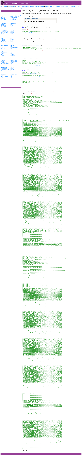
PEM (11, 38)
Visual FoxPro (61, 8)
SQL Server (22, 8)
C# (18, 6)
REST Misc (12, 45)
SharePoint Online (14, 60)
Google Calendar (4, 67)
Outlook (12, 33)
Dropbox (2, 51)
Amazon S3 (3, 22)
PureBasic (14, 8)
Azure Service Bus (4, 31)
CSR (2, 37)
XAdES (12, 71)
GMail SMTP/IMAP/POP (5, 63)
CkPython (32, 6)
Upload (12, 68)
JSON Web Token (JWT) (15, 16)
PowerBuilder (3, 8)
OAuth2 (12, 27)
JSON (12, 12)
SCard (12, 49)
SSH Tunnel (13, 55)
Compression (3, 44)
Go (51, 6)
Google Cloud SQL (4, 68)
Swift (27, 8)
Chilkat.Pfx (36, 38)
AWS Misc (3, 18)
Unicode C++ (38, 8)
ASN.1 (2, 16)
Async (2, 27)
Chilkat (2, 6)
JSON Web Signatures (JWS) (16, 15)
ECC (2, 54)
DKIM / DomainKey (4, 45)
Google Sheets (3, 73)
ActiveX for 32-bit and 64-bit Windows (36, 21)
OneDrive (12, 31)
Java (53, 6)
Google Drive (3, 70)
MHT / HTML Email (14, 19)
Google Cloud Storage (5, 69)
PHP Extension (73, 6)
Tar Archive (12, 66)
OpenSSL (12, 32)
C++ (20, 6)
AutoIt (14, 6)
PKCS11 (12, 40)
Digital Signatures (4, 49)
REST (12, 44)
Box (2, 34)
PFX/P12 (12, 39)
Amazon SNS (3, 25)
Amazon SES (3, 24)
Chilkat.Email (38, 45)
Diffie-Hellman (3, 48)
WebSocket (12, 69)
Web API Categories (4, 12)
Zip (11, 76)
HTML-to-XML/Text (4, 76)
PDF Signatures (13, 37)
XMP (11, 75)
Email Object (3, 56)
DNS (2, 46)
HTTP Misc (3, 78)
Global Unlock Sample (29, 32)
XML (11, 73)
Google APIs (3, 66)
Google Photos (3, 71)
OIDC (11, 29)
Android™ (10, 6)
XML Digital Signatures (14, 74)
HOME (5, 6)
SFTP (12, 51)
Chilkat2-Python (25, 6)
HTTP (2, 77)
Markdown (12, 22)
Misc (11, 24)
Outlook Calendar (14, 34)
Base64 (2, 33)
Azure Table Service (4, 32)
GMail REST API (4, 62)
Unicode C (33, 8)
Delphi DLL (47, 6)
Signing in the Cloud (14, 61)
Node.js (62, 6)
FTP (2, 59)
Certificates (3, 40)
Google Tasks (3, 74)
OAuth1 (12, 26)
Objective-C (67, 6)
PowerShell (9, 8)
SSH (11, 53)
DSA (2, 47)
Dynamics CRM (4, 52)
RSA (11, 46)
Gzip (2, 75)
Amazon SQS (3, 26)
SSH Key (12, 54)
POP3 (12, 41)
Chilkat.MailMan (39, 76)
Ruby (18, 8)
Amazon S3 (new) (4, 23)
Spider (12, 63)
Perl (78, 6)
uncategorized (13, 78)
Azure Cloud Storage (4, 29)
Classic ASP (37, 6)
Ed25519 (2, 55)
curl (11, 77)
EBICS (2, 53)
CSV (2, 38)
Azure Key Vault (4, 30)
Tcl (29, 8)
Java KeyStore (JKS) (14, 17)
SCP (11, 48)
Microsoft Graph (13, 23)
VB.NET (44, 8)
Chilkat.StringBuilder (43, 83)
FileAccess (3, 60)
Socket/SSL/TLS (13, 62)
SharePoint (12, 59)
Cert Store (3, 39)
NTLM (12, 25)
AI (1, 15)
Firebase (2, 61)
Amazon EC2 (3, 19)
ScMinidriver (13, 56)
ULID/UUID (12, 67)
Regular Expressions (14, 47)
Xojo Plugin (67, 8)
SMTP (12, 52)
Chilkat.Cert (37, 65)
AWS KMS (3, 17)
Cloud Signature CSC (5, 41)
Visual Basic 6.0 (54, 8)
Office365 (12, 30)
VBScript (48, 8)
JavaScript (57, 6)
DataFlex (42, 6)
